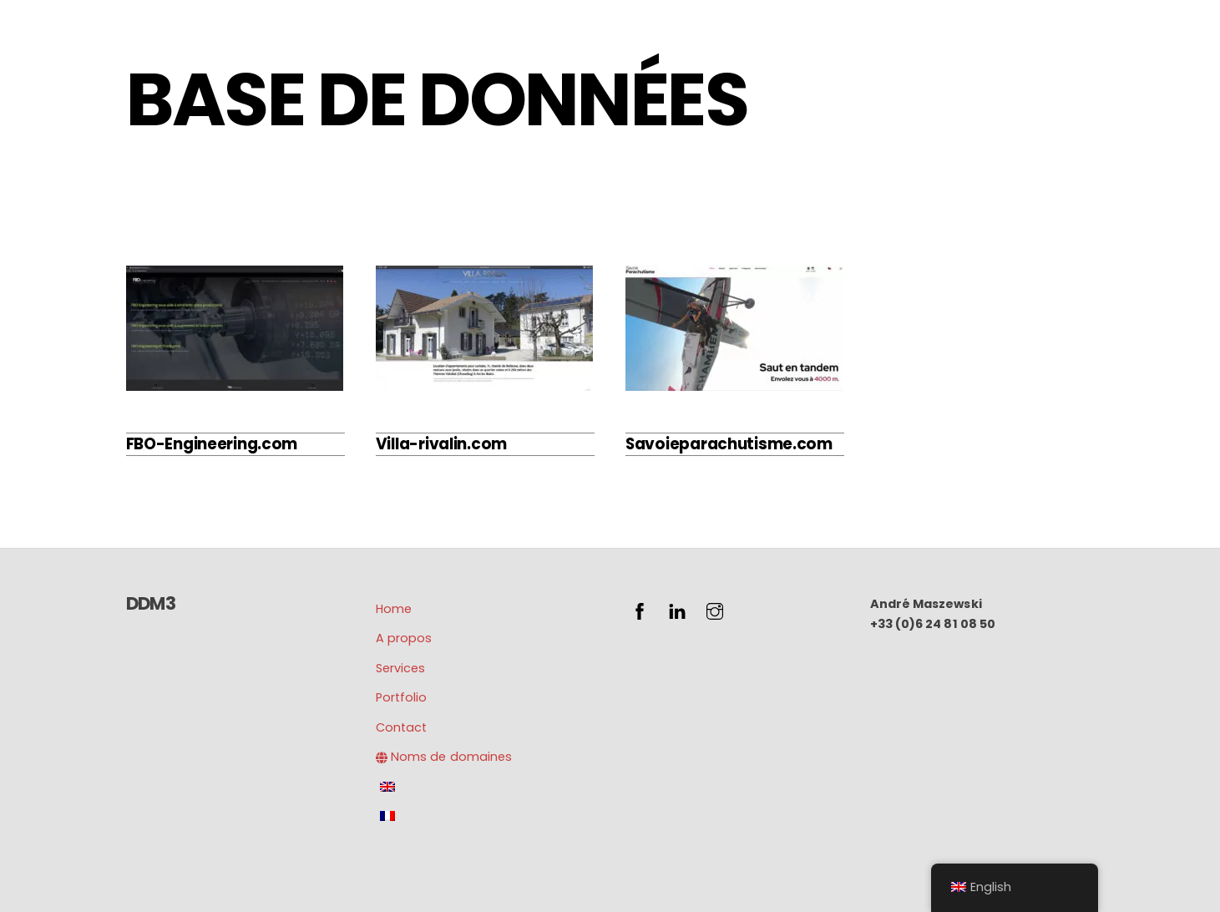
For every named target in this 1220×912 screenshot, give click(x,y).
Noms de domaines (444, 756)
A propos (404, 638)
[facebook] (639, 609)
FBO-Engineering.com (212, 444)
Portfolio (401, 697)
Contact (401, 727)
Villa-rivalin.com (441, 444)
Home (394, 608)
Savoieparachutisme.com (729, 444)
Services (400, 668)
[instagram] (714, 609)
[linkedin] (677, 609)
